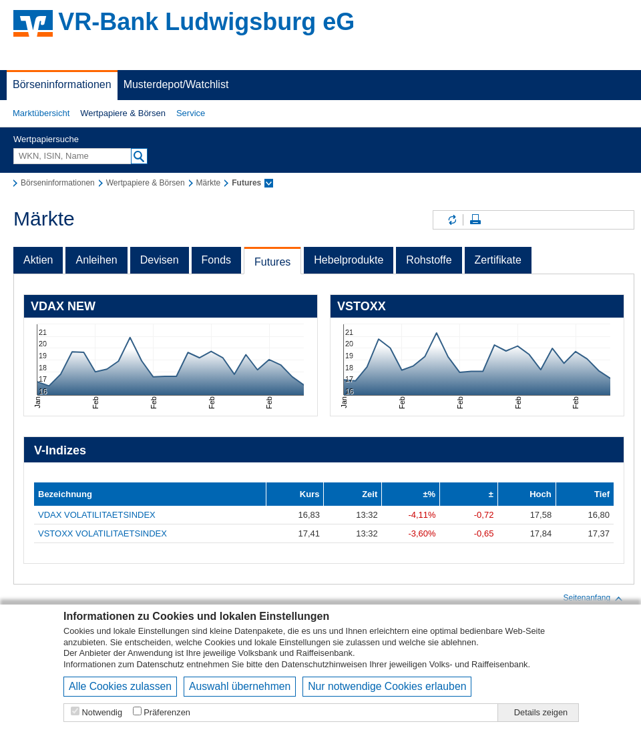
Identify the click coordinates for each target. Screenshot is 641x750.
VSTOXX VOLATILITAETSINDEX (102, 533)
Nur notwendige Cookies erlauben (387, 686)
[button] (41, 113)
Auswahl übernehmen (239, 686)
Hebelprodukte (348, 260)
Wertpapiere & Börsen (123, 113)
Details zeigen (541, 712)
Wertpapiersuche (46, 139)
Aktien (38, 260)
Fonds (216, 260)
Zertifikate (498, 260)
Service (190, 113)
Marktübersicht (41, 113)
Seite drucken (475, 220)
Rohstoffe (428, 260)
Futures (272, 262)
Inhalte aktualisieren (451, 220)
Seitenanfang (593, 598)
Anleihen (96, 260)
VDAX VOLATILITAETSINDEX (97, 515)
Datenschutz (160, 664)
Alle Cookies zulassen (120, 686)
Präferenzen (167, 712)
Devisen (159, 260)
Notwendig (102, 712)
